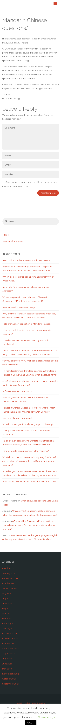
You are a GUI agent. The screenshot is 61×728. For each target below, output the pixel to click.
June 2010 (7, 663)
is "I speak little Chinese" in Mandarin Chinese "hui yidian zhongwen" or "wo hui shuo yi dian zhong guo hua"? (29, 525)
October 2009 (9, 678)
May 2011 (6, 608)
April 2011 (7, 613)
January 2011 (8, 628)
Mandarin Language (12, 241)
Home (5, 234)
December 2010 (10, 633)
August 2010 (8, 653)
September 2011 (10, 588)
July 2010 (7, 658)
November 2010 (10, 638)
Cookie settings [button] (46, 717)
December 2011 (10, 578)
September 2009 (10, 683)
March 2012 (8, 568)
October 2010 (9, 643)
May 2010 (7, 668)
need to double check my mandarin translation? (26, 260)
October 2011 (9, 583)
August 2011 (8, 593)
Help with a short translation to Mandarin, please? (26, 324)
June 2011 (7, 603)
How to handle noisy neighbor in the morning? (25, 451)
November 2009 (10, 673)
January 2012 (8, 573)
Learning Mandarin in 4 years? (17, 418)
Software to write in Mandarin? (17, 391)
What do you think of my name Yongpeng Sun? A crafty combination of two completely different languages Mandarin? (30, 461)
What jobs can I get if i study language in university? (27, 424)
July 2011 (6, 598)
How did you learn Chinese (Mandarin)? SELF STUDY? (29, 481)
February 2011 (9, 623)
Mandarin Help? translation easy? (18, 307)
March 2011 (8, 618)
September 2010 (10, 648)
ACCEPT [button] (30, 723)
